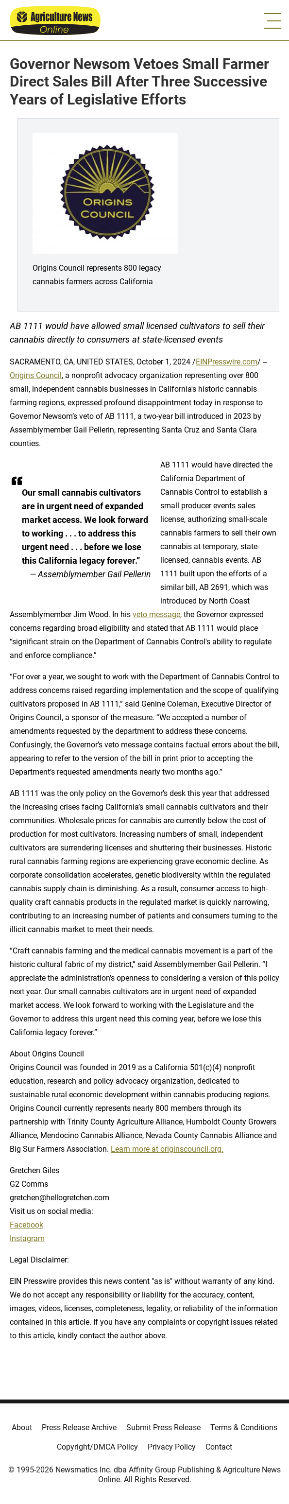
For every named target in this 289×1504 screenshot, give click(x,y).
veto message (156, 614)
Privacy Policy (172, 1447)
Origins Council (36, 375)
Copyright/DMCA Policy (97, 1447)
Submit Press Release (163, 1427)
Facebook (26, 1224)
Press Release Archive (79, 1427)
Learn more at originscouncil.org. (167, 1149)
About (22, 1427)
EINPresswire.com (226, 361)
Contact (218, 1447)
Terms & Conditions (243, 1427)
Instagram (27, 1238)
